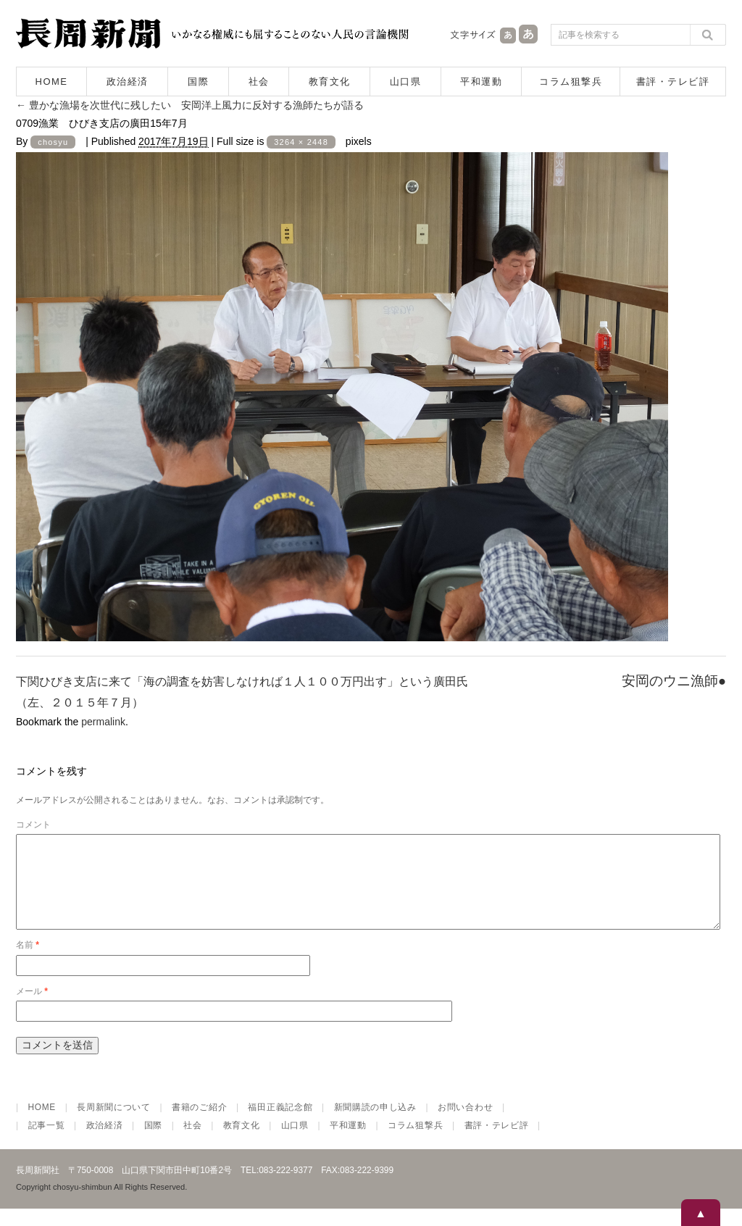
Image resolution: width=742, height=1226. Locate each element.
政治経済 (128, 81)
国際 (198, 81)
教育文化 (330, 81)
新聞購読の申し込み (375, 1124)
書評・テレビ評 (673, 81)
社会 (259, 81)
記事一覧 (46, 1143)
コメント (33, 825)
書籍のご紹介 (199, 1124)
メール (32, 1009)
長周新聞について (114, 1124)
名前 (27, 962)
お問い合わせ (465, 1124)
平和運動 (481, 81)
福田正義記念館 (280, 1124)
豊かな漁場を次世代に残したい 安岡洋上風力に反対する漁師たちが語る (190, 105)
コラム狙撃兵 (570, 81)
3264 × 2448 (301, 142)
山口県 (406, 81)
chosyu (53, 142)
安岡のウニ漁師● (674, 680)
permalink (103, 721)
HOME (52, 81)
